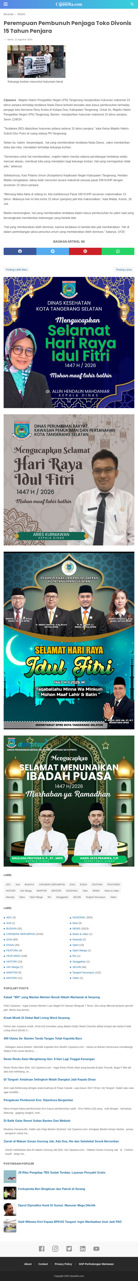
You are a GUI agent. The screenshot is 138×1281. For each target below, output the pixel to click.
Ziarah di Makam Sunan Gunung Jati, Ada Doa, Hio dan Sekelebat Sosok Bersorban (61, 1141)
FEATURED (113, 884)
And (18, 884)
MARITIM (42, 890)
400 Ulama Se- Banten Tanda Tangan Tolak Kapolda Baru (43, 1038)
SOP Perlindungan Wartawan (96, 1264)
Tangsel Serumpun (95, 897)
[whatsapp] (118, 251)
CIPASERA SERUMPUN (52, 884)
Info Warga (26, 890)
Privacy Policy (63, 1264)
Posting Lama (124, 269)
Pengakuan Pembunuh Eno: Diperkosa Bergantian (38, 1100)
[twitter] (52, 251)
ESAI (72, 884)
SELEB (77, 897)
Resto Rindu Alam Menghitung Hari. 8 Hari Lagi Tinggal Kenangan (49, 1059)
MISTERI (56, 890)
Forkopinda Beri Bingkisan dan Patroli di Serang (51, 1189)
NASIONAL (72, 890)
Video (113, 897)
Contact (43, 1264)
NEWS (96, 890)
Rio (49, 897)
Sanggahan (62, 897)
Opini (22, 897)
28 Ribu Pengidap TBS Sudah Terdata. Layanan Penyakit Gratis (61, 1172)
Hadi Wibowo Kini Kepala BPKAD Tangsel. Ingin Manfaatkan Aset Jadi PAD (70, 1221)
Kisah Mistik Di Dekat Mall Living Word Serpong (37, 1017)
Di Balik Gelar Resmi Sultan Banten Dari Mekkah (37, 1120)
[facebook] (20, 251)
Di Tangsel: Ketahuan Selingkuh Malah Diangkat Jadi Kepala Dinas (50, 1079)
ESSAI (83, 884)
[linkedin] (82, 1251)
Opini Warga (36, 897)
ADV (8, 884)
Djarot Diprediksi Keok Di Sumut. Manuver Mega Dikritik (56, 1205)
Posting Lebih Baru (16, 269)
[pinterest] (85, 251)
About (27, 1264)
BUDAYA (29, 884)
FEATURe (97, 884)
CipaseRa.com (77, 1276)
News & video (112, 890)
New (85, 890)
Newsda (10, 897)
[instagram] (55, 1251)
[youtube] (96, 1251)
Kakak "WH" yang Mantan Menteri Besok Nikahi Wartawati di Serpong (52, 997)
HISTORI (10, 890)
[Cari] (132, 5)
